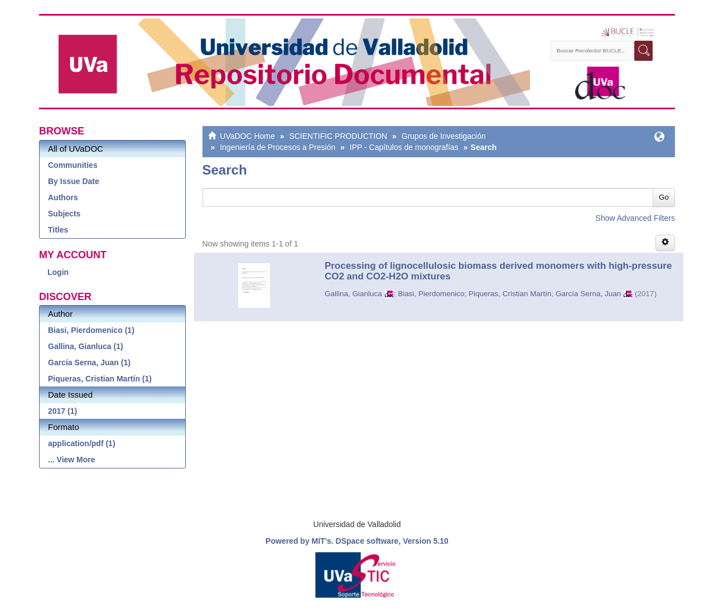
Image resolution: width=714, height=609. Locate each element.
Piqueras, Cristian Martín (510, 293)
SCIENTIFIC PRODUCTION (338, 136)
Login (58, 272)
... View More (71, 459)
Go (663, 197)
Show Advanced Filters (635, 218)
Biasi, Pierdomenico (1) (91, 330)
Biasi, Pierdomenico (431, 293)
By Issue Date (73, 181)
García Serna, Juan (588, 293)
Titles (58, 229)
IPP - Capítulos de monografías (404, 147)
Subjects (64, 213)
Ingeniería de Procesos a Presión (277, 147)
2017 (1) (62, 411)
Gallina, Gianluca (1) (85, 346)
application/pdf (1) (81, 443)
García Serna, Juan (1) (89, 362)
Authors (63, 197)
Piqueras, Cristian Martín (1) (100, 378)
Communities (73, 165)
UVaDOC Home (247, 136)
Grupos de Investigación (444, 136)
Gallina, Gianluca (353, 293)
